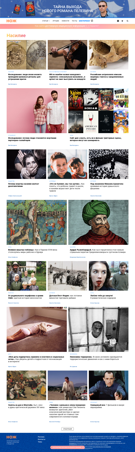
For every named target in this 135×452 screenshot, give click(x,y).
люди (51, 402)
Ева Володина (12, 84)
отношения (11, 135)
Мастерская (84, 20)
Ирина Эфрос (53, 196)
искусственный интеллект (58, 71)
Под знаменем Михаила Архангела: (107, 186)
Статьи (45, 21)
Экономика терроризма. (96, 358)
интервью (52, 181)
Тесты (74, 21)
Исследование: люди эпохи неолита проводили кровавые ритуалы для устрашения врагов (25, 76)
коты (9, 247)
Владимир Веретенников (77, 257)
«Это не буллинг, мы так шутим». (66, 187)
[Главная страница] (11, 20)
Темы (40, 442)
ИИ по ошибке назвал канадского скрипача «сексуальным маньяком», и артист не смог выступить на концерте (67, 76)
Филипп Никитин (13, 303)
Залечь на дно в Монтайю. (26, 406)
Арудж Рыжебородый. (98, 251)
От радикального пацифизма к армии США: (25, 296)
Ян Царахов (73, 366)
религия (11, 293)
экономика (73, 354)
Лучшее (56, 21)
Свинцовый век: (107, 406)
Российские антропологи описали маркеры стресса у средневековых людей (106, 76)
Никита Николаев (95, 196)
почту (106, 444)
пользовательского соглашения (102, 446)
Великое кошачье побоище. (32, 251)
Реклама (41, 437)
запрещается (73, 443)
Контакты (41, 439)
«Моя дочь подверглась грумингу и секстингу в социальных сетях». (36, 359)
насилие (11, 71)
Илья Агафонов (13, 257)
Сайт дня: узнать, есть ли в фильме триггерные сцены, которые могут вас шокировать (95, 139)
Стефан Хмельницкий (15, 196)
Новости (65, 21)
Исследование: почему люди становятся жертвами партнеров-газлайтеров (32, 139)
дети (9, 354)
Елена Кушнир (94, 303)
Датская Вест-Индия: (65, 296)
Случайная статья (92, 21)
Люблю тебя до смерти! (103, 296)
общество (11, 181)
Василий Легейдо (54, 421)
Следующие (67, 429)
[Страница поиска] (127, 21)
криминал (93, 402)
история (93, 71)
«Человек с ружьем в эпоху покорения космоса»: (67, 411)
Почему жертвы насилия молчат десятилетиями (23, 185)
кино (71, 135)
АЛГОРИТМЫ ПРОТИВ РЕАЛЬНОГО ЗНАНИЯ (67, 447)
